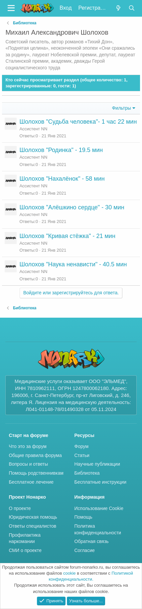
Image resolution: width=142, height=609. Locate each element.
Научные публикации (97, 464)
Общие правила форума (35, 455)
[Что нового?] (118, 8)
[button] (11, 8)
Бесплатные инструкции (100, 482)
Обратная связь (91, 541)
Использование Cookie (99, 508)
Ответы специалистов (32, 526)
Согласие (84, 550)
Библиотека (87, 473)
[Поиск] (132, 8)
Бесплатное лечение (31, 482)
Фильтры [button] (121, 108)
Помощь (83, 517)
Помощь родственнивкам (36, 473)
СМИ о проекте (25, 550)
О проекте (20, 508)
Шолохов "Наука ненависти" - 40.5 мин (73, 264)
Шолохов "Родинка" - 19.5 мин (61, 150)
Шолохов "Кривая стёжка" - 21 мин (67, 236)
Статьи (81, 455)
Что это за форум (28, 446)
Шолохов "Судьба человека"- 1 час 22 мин (78, 121)
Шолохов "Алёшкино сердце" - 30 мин (71, 207)
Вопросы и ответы (28, 464)
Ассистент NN (33, 128)
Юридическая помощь (33, 517)
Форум (81, 446)
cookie (69, 573)
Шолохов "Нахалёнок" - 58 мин (61, 178)
